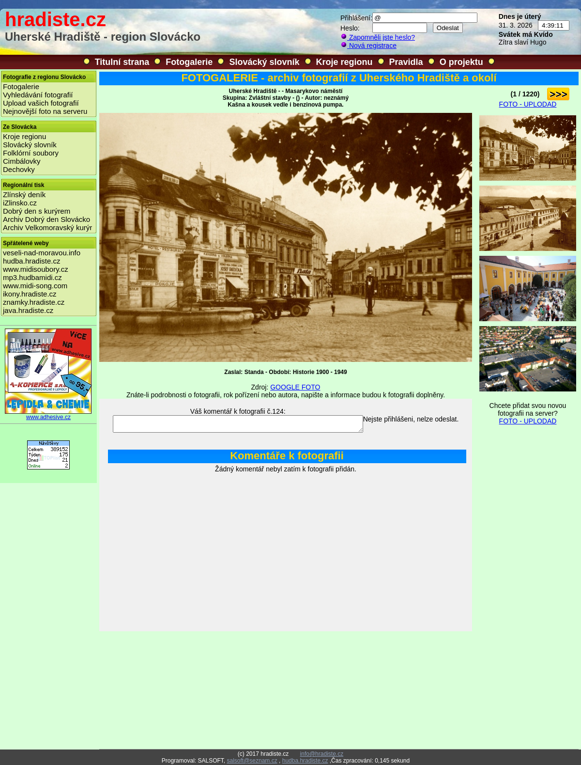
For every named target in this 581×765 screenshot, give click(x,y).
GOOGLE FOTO (295, 387)
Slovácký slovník (264, 62)
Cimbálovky (22, 161)
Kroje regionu (344, 62)
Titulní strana (122, 62)
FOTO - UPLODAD (528, 104)
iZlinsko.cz (20, 203)
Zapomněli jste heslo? (377, 37)
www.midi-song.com (35, 285)
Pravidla (406, 62)
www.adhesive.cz (48, 414)
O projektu (461, 62)
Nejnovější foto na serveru (45, 111)
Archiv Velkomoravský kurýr (47, 227)
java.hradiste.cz (28, 310)
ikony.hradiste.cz (30, 294)
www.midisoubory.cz (35, 269)
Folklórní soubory (31, 153)
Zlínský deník (24, 194)
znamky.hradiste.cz (33, 302)
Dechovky (19, 169)
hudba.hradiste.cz (31, 261)
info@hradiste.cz (322, 753)
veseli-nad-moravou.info (41, 253)
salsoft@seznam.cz (252, 760)
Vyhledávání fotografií (38, 95)
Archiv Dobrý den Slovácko (46, 219)
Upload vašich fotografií (41, 103)
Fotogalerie (189, 62)
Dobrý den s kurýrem (36, 211)
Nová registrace (368, 45)
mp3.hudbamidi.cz (32, 277)
